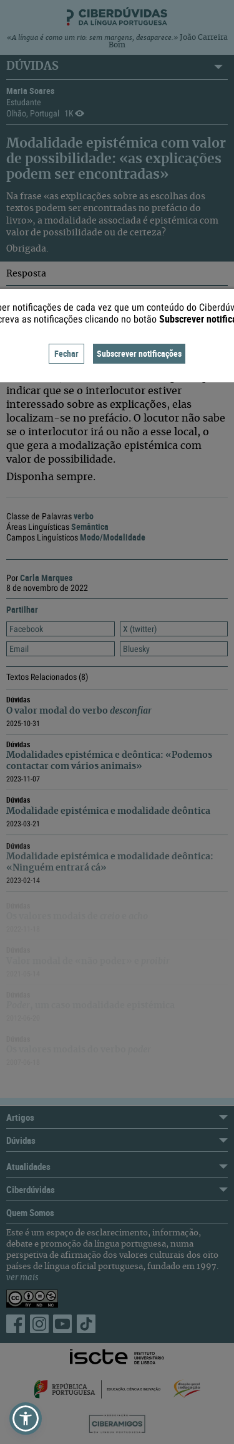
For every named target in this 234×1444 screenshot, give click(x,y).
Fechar (66, 353)
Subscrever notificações (139, 353)
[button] (25, 1418)
